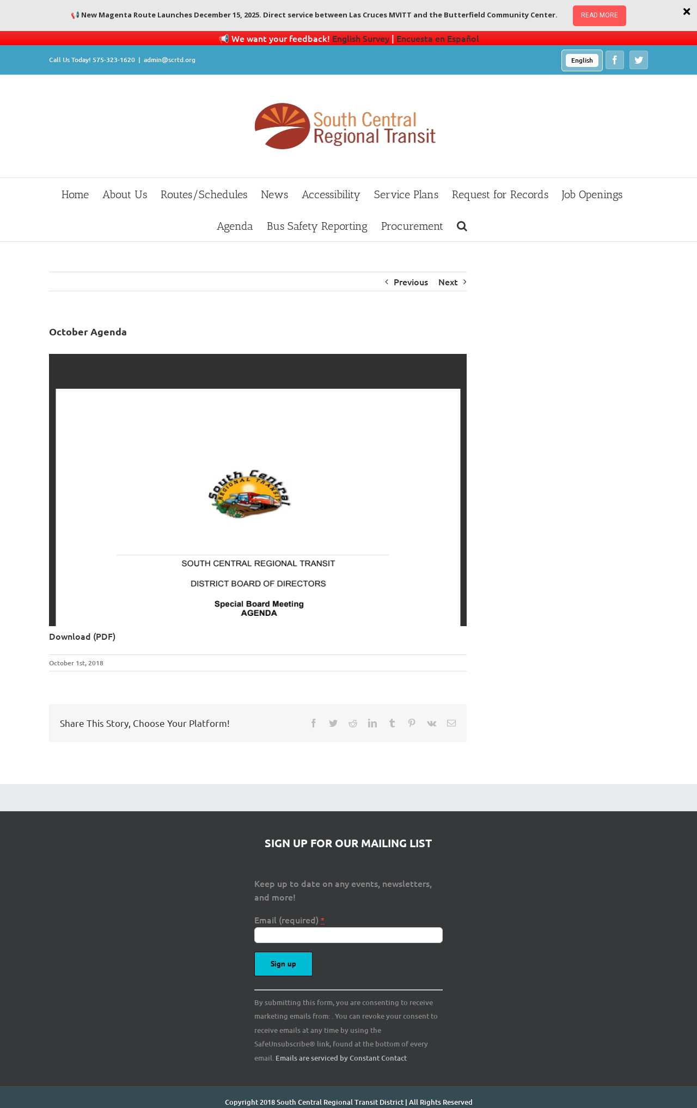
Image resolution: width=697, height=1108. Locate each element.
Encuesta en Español (437, 38)
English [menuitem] (582, 60)
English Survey (360, 38)
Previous (411, 281)
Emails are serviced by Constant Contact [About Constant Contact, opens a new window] (341, 1058)
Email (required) (289, 920)
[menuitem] (582, 60)
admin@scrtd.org (169, 59)
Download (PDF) (82, 636)
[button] (462, 225)
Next (448, 281)
